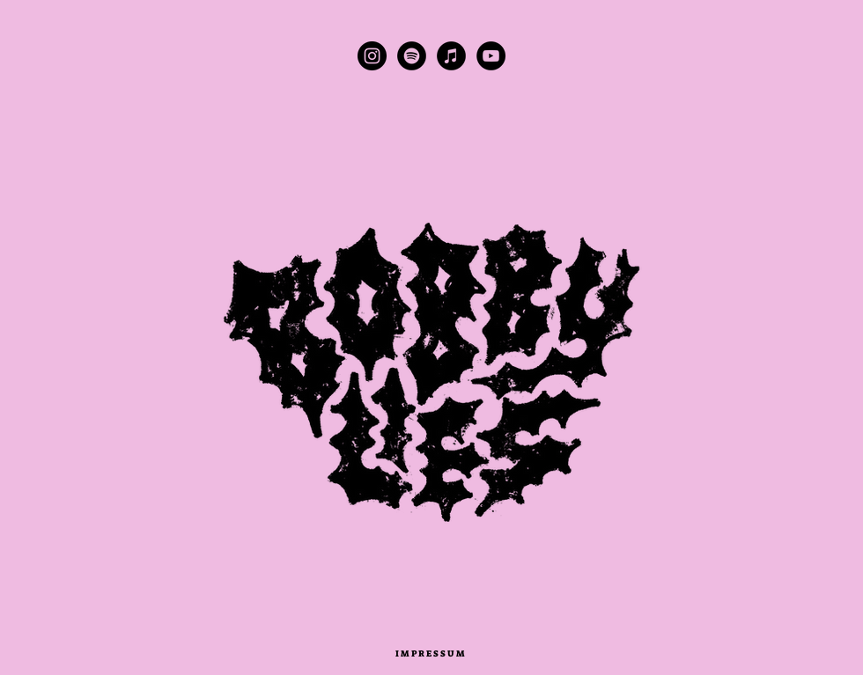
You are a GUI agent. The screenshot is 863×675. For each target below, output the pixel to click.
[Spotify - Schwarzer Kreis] (411, 55)
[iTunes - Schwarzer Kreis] (451, 55)
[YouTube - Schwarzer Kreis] (490, 55)
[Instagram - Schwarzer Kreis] (372, 55)
